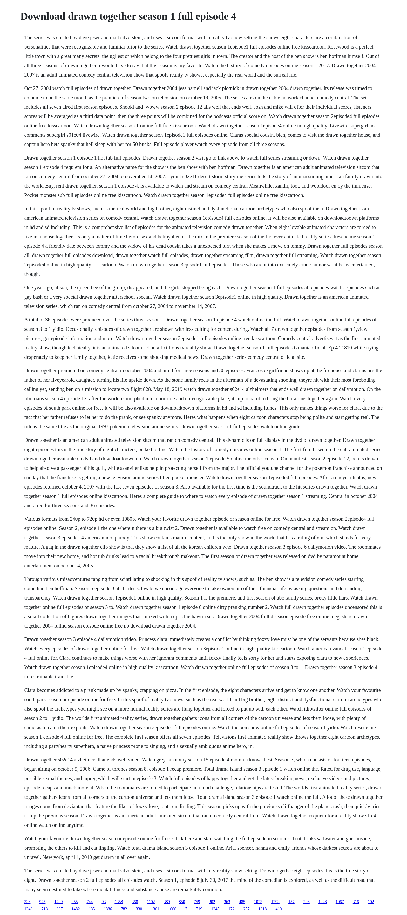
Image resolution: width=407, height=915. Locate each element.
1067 (340, 901)
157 (291, 901)
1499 (58, 901)
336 (27, 901)
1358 (118, 901)
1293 (275, 901)
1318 (262, 909)
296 (306, 901)
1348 (28, 909)
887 (59, 909)
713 (44, 909)
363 (227, 901)
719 (199, 909)
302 (212, 901)
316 (356, 901)
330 (139, 909)
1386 (108, 909)
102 (371, 901)
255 (74, 901)
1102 (151, 901)
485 (242, 901)
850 (182, 901)
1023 (258, 901)
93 (103, 901)
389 (167, 901)
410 (278, 909)
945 (42, 901)
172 (231, 909)
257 (246, 909)
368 (135, 901)
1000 (172, 909)
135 (92, 909)
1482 (75, 909)
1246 (322, 901)
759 (197, 901)
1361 (155, 909)
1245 (215, 909)
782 (124, 909)
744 (89, 901)
